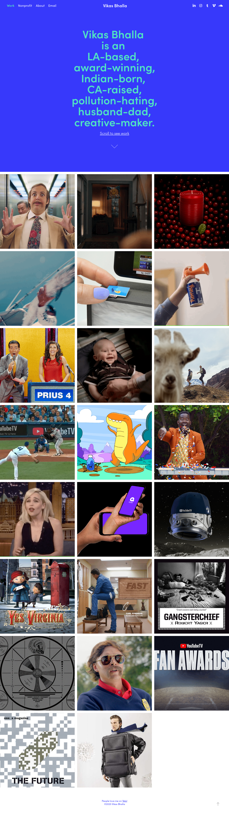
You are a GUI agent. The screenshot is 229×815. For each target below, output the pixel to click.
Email (52, 5)
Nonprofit (25, 5)
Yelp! (124, 800)
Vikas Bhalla (115, 5)
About (40, 5)
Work (10, 5)
